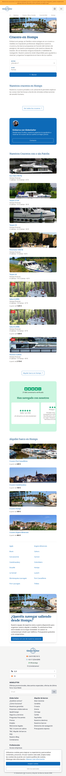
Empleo (12, 723)
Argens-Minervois (40, 546)
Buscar (33, 75)
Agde (11, 546)
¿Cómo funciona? (15, 704)
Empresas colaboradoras (18, 709)
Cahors (36, 551)
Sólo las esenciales (33, 769)
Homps (36, 567)
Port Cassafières (40, 578)
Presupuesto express (42, 729)
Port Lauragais (14, 584)
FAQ (10, 734)
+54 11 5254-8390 (33, 659)
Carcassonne (14, 557)
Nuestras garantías (16, 706)
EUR (33, 671)
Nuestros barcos (40, 723)
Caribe (36, 715)
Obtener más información (35, 759)
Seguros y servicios (16, 715)
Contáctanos (14, 740)
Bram (11, 551)
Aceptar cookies (33, 764)
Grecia (36, 709)
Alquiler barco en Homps (33, 373)
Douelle (12, 567)
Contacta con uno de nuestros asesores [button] (26, 639)
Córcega (37, 712)
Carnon (37, 557)
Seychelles (38, 717)
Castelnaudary (14, 562)
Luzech (36, 573)
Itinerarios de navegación (43, 726)
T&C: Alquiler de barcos (17, 731)
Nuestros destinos (41, 720)
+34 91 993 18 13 (33, 656)
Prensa (12, 720)
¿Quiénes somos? (15, 701)
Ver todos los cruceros (33, 108)
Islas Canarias (39, 701)
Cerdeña (37, 704)
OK (54, 692)
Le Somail (12, 573)
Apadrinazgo (14, 712)
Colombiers (38, 562)
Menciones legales (16, 726)
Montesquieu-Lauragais (18, 578)
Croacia (37, 706)
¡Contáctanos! (33, 666)
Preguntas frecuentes (17, 717)
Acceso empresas (15, 748)
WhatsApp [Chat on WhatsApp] (33, 663)
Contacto (33, 140)
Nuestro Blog (14, 737)
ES (33, 676)
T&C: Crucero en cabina (17, 729)
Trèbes (36, 584)
